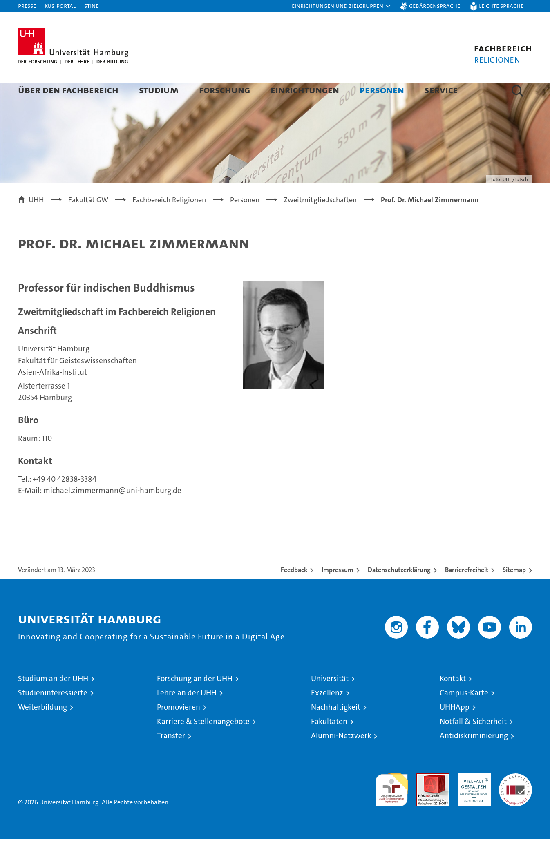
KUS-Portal (60, 5)
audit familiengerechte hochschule (391, 807)
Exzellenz (327, 713)
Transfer (171, 756)
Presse (27, 5)
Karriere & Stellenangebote (203, 742)
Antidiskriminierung (474, 756)
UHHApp (455, 728)
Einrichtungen (305, 89)
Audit (424, 798)
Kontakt (453, 699)
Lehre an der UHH (187, 713)
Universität (330, 699)
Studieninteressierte (52, 713)
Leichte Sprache (501, 5)
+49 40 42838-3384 (64, 500)
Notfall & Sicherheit (473, 742)
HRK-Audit (472, 798)
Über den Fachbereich (68, 89)
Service (441, 89)
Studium (159, 89)
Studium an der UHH (53, 699)
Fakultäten (329, 742)
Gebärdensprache (434, 5)
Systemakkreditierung (515, 798)
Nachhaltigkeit (335, 728)
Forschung (224, 89)
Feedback (294, 590)
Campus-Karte (464, 713)
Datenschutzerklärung (399, 590)
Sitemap (514, 590)
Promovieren (178, 728)
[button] (341, 6)
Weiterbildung (42, 728)
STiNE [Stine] (91, 5)
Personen (382, 89)
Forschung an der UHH (195, 699)
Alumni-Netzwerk (341, 756)
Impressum (337, 590)
